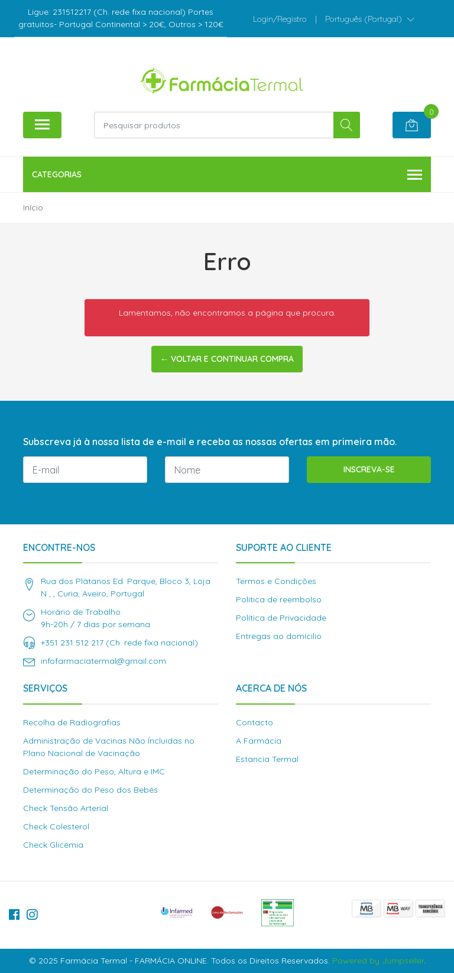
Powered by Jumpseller (378, 960)
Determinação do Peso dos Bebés (90, 789)
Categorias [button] (227, 175)
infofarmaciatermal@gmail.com (103, 661)
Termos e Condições (276, 581)
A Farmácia (258, 740)
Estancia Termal (267, 759)
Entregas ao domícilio (279, 636)
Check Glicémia (53, 844)
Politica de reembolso (279, 599)
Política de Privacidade (281, 617)
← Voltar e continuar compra (227, 358)
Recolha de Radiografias (72, 722)
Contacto (254, 722)
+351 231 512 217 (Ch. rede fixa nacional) (119, 642)
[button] (369, 19)
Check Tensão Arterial (65, 808)
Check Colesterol (56, 826)
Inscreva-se (369, 469)
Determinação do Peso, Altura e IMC (94, 771)
